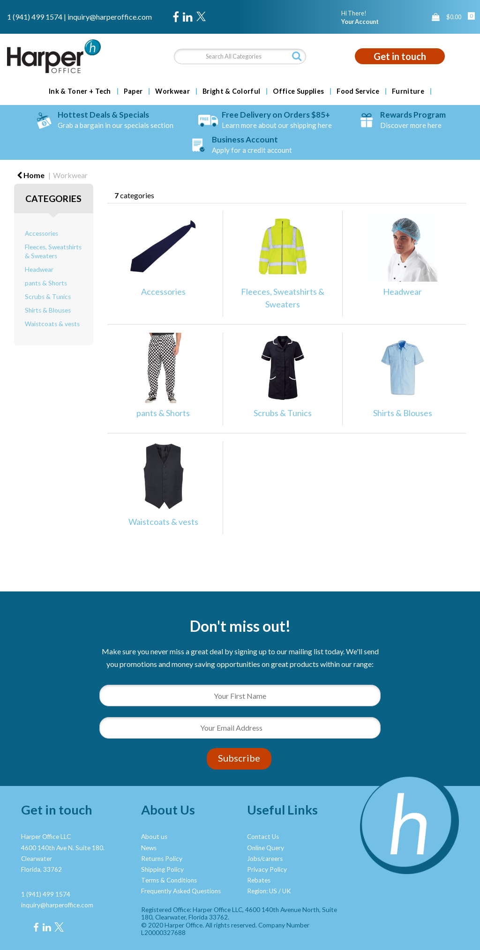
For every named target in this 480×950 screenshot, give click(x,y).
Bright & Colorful (231, 91)
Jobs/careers (265, 858)
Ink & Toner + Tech (80, 91)
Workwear (172, 91)
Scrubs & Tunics (48, 296)
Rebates (258, 880)
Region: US (262, 891)
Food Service (358, 91)
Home (31, 175)
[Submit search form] (296, 56)
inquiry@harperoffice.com (110, 16)
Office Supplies (298, 91)
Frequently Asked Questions (181, 891)
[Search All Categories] (240, 56)
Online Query (265, 848)
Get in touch (400, 56)
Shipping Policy (162, 869)
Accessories (41, 233)
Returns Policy (161, 858)
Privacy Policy (267, 869)
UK (286, 891)
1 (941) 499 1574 (34, 16)
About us (154, 836)
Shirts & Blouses (48, 310)
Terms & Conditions (169, 880)
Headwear (39, 269)
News (149, 848)
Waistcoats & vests (52, 324)
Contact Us (263, 836)
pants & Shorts (46, 283)
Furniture (408, 91)
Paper (133, 91)
